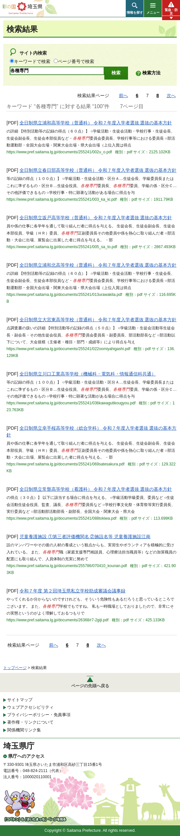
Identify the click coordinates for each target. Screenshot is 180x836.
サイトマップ (19, 699)
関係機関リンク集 (24, 730)
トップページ (15, 667)
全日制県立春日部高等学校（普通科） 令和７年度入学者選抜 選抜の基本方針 (98, 170)
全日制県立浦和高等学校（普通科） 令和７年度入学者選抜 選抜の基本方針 (95, 122)
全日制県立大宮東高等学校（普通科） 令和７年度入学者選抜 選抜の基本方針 (98, 319)
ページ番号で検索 (76, 61)
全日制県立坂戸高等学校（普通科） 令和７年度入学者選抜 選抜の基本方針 (95, 217)
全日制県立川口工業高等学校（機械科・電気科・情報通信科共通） (87, 373)
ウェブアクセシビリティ (30, 707)
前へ (123, 95)
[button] (135, 8)
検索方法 (151, 72)
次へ (171, 95)
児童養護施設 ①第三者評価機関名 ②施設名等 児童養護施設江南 (85, 536)
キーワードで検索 (32, 61)
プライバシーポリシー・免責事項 (39, 714)
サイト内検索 (33, 53)
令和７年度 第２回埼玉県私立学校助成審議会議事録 (72, 590)
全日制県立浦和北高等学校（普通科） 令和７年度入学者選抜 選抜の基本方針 (98, 265)
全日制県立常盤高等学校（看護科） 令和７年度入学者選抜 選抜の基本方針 (95, 489)
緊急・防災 (171, 11)
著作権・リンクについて (30, 722)
